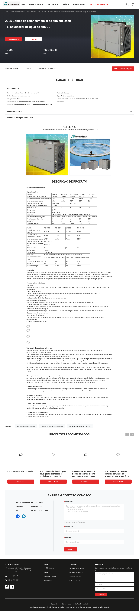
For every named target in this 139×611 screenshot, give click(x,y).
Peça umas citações (123, 68)
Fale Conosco (48, 580)
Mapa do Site (54, 604)
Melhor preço (13, 39)
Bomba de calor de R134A (26, 426)
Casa (6, 12)
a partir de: (69, 527)
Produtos (14, 12)
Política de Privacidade (81, 604)
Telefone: (68, 538)
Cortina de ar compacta (76, 572)
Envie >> (101, 594)
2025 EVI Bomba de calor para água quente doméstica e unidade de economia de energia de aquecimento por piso (53, 476)
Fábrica (46, 572)
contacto (70, 549)
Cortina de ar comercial (76, 577)
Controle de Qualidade (50, 576)
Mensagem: (69, 502)
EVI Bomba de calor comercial (20, 471)
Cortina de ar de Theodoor (77, 568)
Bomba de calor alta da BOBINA (52, 426)
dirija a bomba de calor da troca (80, 426)
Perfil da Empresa (49, 568)
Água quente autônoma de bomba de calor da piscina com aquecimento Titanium (84, 473)
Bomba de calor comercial (27, 12)
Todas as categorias (75, 581)
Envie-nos (33, 39)
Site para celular (66, 604)
